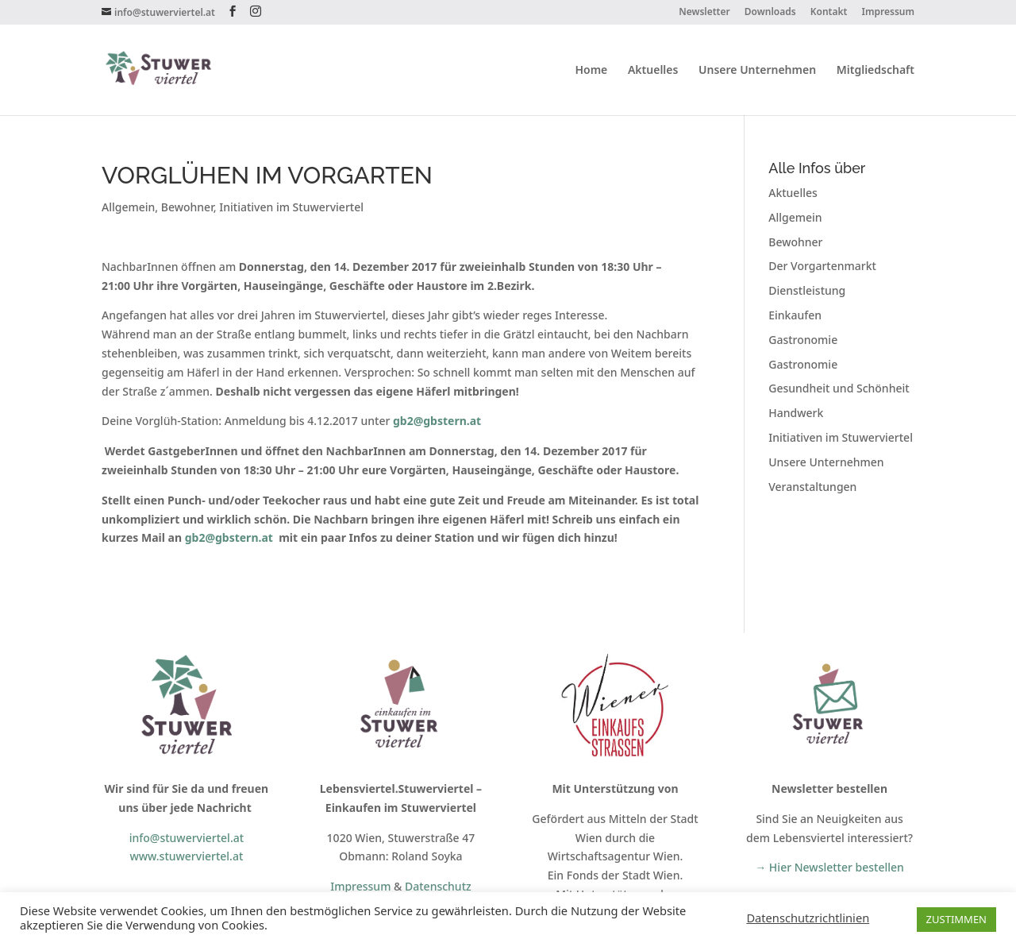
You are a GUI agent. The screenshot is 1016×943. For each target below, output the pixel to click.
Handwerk (795, 412)
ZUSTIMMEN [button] (956, 919)
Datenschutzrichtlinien (807, 917)
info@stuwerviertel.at (186, 837)
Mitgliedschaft (875, 70)
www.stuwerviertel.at (186, 856)
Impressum (888, 12)
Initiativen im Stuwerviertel (291, 206)
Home (591, 70)
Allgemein (128, 206)
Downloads (770, 12)
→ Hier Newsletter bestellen (829, 867)
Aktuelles (653, 70)
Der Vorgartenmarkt (822, 265)
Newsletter (704, 12)
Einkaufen (795, 315)
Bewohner (187, 206)
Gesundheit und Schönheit (838, 388)
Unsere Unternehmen (757, 70)
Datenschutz (438, 886)
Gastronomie (802, 339)
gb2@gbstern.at (229, 537)
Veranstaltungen (812, 486)
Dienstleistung (806, 290)
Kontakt (829, 12)
